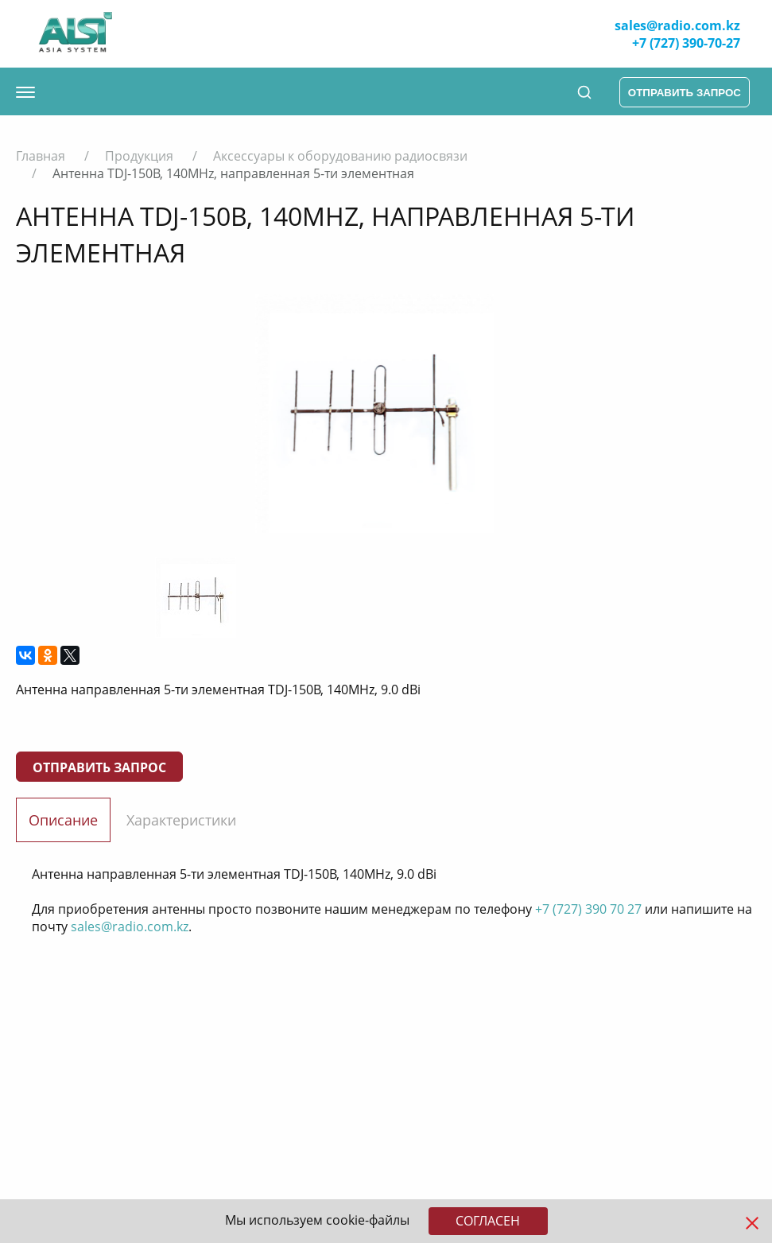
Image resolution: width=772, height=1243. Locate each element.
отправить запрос (684, 93)
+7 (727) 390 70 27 (588, 909)
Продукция (139, 156)
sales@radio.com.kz (677, 25)
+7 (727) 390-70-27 (686, 43)
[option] (374, 413)
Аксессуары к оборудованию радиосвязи (340, 156)
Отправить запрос (99, 767)
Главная (40, 156)
